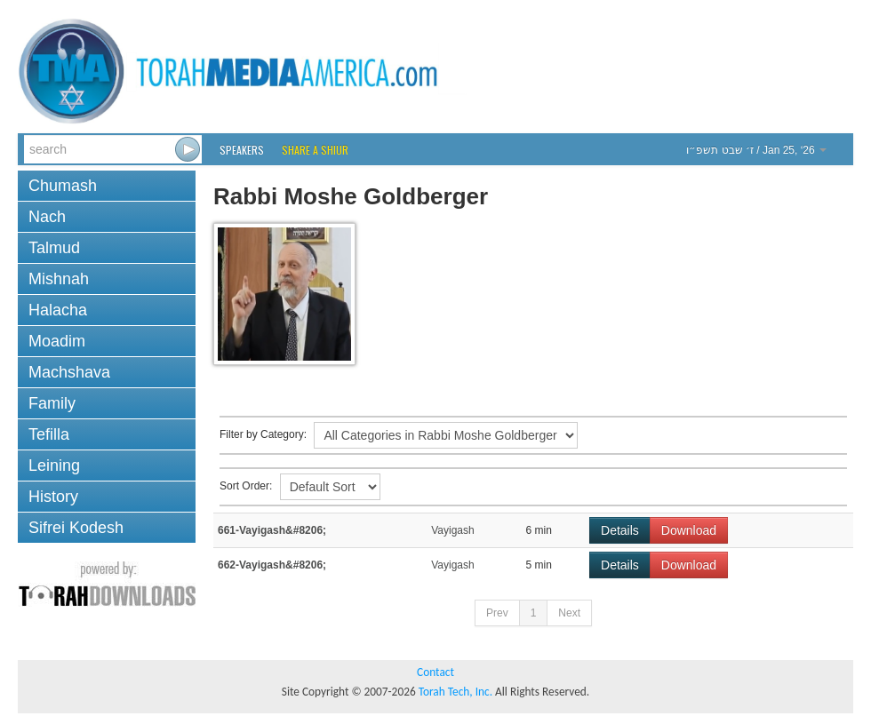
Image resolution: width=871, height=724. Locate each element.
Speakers (242, 149)
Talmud (54, 248)
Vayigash (452, 530)
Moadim (56, 341)
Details (620, 530)
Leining (54, 465)
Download (688, 530)
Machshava (69, 372)
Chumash (62, 186)
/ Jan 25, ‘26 (756, 150)
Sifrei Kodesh (76, 528)
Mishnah (58, 279)
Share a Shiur (315, 149)
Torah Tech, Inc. (455, 691)
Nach (47, 217)
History (53, 496)
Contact (435, 672)
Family (52, 403)
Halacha (57, 310)
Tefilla (48, 434)
